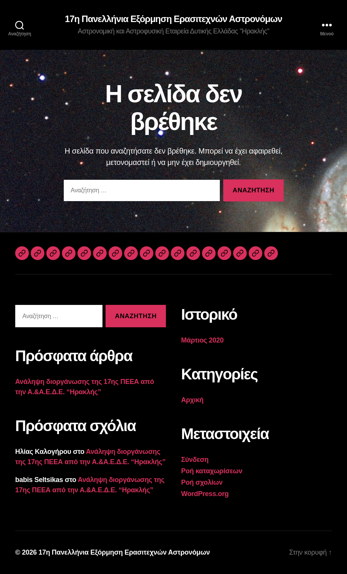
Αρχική (192, 400)
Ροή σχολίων (201, 482)
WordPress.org (205, 494)
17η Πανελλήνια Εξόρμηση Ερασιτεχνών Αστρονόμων (173, 19)
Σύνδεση (194, 459)
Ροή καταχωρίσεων (211, 471)
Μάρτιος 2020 (202, 340)
